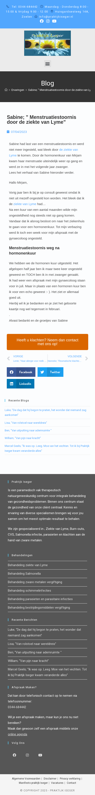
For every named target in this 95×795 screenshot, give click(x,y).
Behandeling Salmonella (24, 573)
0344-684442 (17, 707)
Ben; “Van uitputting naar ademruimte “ (28, 430)
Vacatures (57, 782)
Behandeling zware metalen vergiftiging (35, 582)
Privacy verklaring (70, 778)
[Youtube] (40, 755)
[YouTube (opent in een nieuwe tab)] (53, 21)
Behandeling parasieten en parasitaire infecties (40, 599)
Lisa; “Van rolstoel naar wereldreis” (26, 422)
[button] (47, 63)
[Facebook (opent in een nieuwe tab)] (42, 21)
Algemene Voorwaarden (26, 778)
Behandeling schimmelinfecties (29, 590)
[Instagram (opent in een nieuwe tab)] (48, 21)
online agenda (17, 734)
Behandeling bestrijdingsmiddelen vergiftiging (39, 607)
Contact (71, 782)
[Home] (6, 89)
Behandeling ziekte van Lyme (28, 565)
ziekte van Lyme (24, 204)
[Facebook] (14, 755)
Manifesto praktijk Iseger (33, 782)
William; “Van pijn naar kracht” (23, 438)
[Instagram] (27, 755)
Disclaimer (50, 778)
